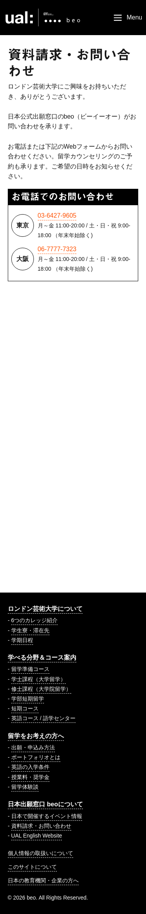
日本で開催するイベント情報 (46, 816)
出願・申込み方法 (33, 747)
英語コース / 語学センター (43, 718)
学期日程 (22, 640)
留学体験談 (25, 787)
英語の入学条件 (30, 767)
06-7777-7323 (57, 249)
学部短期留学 (27, 699)
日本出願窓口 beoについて (45, 804)
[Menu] (127, 17)
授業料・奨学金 (30, 777)
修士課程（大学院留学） (41, 689)
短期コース (25, 708)
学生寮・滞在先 (30, 630)
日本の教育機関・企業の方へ (43, 880)
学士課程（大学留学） (38, 679)
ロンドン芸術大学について (45, 608)
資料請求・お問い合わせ (41, 826)
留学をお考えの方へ (36, 736)
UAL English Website (36, 835)
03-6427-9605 (57, 215)
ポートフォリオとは (35, 757)
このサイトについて (32, 867)
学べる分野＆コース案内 (42, 657)
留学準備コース (30, 669)
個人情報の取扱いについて (40, 853)
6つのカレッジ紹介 (34, 620)
